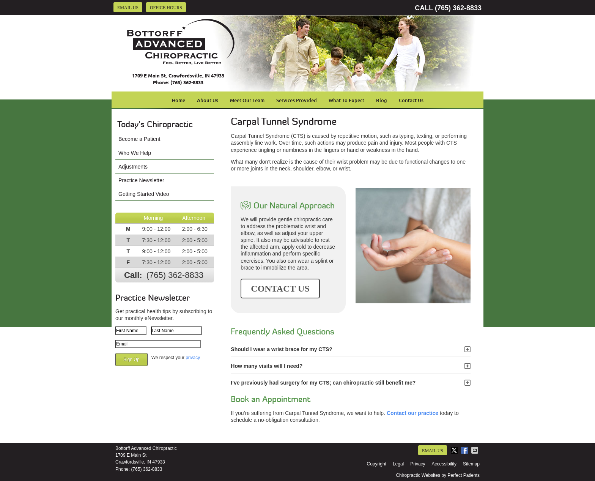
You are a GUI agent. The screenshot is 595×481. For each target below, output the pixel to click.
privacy (193, 357)
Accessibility (444, 464)
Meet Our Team (247, 100)
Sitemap (471, 464)
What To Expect (346, 100)
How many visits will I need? (266, 366)
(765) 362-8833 (458, 8)
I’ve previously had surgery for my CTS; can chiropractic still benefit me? (323, 383)
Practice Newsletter (141, 180)
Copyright (376, 464)
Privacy (417, 464)
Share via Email (475, 450)
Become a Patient (139, 139)
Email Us (128, 7)
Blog (381, 100)
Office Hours (166, 7)
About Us (207, 100)
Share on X (455, 450)
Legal (398, 464)
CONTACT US (280, 288)
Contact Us (411, 100)
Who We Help (134, 153)
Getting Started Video (143, 194)
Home (178, 100)
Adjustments (133, 167)
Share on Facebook (465, 450)
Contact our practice (412, 413)
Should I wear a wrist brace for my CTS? (281, 349)
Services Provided (296, 100)
